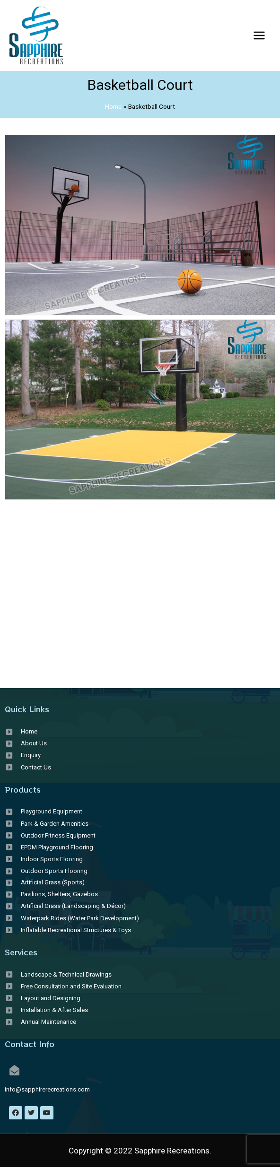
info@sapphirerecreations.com (47, 1089)
